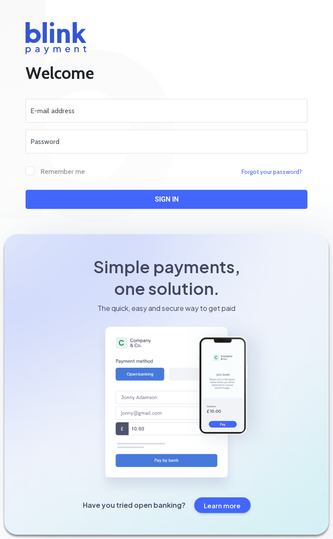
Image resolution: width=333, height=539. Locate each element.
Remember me (62, 171)
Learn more (222, 505)
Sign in (167, 199)
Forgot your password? (272, 172)
